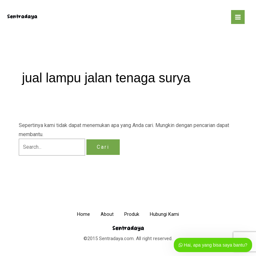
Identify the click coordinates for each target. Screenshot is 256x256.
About (106, 214)
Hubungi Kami (168, 214)
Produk (133, 214)
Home (80, 214)
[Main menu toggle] (238, 17)
